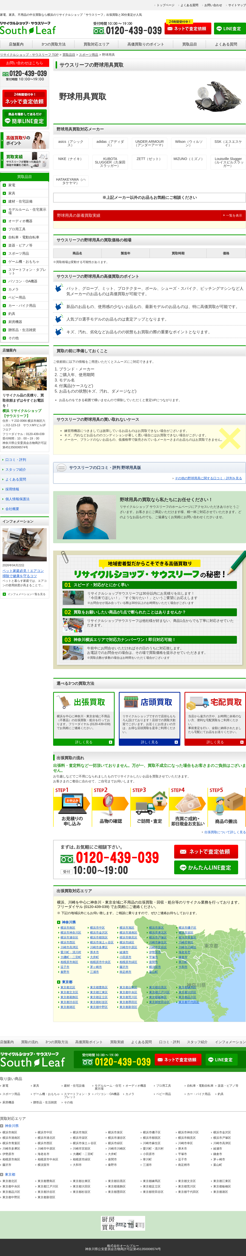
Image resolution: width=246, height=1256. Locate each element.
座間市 (153, 962)
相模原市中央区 (100, 962)
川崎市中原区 (128, 947)
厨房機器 (15, 322)
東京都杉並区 (99, 1002)
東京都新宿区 (128, 1007)
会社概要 (12, 509)
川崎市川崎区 (187, 947)
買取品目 (189, 44)
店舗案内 (16, 44)
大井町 (94, 957)
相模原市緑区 (128, 962)
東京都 (67, 982)
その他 (13, 338)
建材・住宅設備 (20, 201)
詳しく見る (83, 742)
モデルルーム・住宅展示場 (27, 211)
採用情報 (12, 489)
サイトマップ (237, 5)
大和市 (183, 967)
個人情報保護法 (17, 499)
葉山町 (153, 972)
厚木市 (94, 952)
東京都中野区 (99, 1007)
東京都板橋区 (158, 997)
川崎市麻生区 (158, 942)
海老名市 (184, 952)
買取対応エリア (96, 44)
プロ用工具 (17, 229)
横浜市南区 (68, 927)
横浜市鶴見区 (128, 937)
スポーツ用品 (18, 253)
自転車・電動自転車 (23, 237)
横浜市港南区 (128, 932)
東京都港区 (68, 1007)
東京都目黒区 (158, 987)
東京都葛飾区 (69, 997)
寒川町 (183, 962)
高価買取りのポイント (145, 44)
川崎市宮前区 (158, 947)
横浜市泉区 (156, 927)
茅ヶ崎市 (96, 967)
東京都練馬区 (187, 987)
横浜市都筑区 (99, 937)
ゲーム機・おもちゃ (23, 261)
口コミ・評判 (15, 460)
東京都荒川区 (128, 997)
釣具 (11, 314)
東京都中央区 (128, 992)
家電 (11, 185)
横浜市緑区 (127, 942)
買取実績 (117, 1042)
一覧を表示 (234, 215)
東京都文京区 (69, 992)
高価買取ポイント (89, 1042)
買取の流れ (29, 1042)
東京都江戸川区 (159, 992)
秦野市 (65, 972)
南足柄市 (125, 972)
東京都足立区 (99, 997)
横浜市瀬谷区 (69, 937)
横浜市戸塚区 (158, 937)
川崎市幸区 (186, 942)
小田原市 (125, 957)
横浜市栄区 (186, 932)
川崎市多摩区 (99, 947)
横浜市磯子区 (187, 927)
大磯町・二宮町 (71, 957)
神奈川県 (69, 922)
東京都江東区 (99, 992)
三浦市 (94, 972)
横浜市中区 (97, 927)
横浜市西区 (68, 942)
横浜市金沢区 (99, 932)
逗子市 (65, 967)
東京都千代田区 (189, 1002)
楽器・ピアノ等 (20, 245)
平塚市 (153, 957)
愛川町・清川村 (71, 952)
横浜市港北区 (158, 932)
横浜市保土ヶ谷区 (102, 942)
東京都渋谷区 (69, 1002)
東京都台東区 (128, 987)
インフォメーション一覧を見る (27, 594)
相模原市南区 (69, 962)
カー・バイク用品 (22, 305)
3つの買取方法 (54, 44)
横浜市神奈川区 (71, 932)
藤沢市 (124, 967)
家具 (11, 193)
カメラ (13, 289)
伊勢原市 (155, 952)
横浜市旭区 (127, 927)
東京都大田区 (187, 992)
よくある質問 (189, 5)
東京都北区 (68, 987)
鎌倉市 (183, 957)
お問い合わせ (213, 5)
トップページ (165, 5)
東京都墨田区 (128, 1002)
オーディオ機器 (20, 221)
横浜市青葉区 (187, 937)
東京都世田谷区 (159, 1002)
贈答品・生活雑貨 (22, 330)
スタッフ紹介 (15, 469)
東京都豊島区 (99, 987)
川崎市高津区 (69, 947)
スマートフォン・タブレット (27, 271)
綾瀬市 (124, 952)
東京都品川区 (187, 997)
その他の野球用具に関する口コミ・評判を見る (208, 478)
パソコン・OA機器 (22, 281)
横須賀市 (155, 967)
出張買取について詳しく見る (225, 832)
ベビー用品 (17, 297)
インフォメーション (230, 1042)
